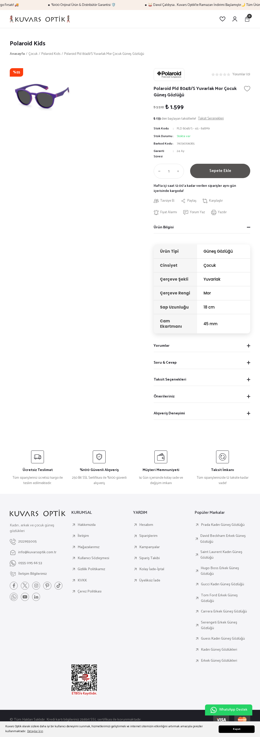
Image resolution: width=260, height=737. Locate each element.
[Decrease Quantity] (158, 171)
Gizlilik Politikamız (91, 569)
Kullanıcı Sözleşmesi (93, 558)
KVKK (82, 581)
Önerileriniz (164, 397)
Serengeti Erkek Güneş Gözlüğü (219, 625)
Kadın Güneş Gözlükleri (219, 650)
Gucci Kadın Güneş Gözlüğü (222, 584)
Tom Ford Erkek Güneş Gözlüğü (219, 598)
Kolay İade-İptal (151, 569)
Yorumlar (162, 346)
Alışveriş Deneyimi (169, 414)
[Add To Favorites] (247, 89)
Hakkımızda (87, 525)
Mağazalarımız (88, 547)
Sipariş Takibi (149, 558)
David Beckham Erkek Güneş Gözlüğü (223, 539)
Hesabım (146, 525)
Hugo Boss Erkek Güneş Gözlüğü (220, 571)
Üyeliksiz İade (149, 581)
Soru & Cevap (165, 363)
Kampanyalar (149, 547)
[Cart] (247, 19)
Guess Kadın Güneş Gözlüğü (223, 639)
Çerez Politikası (89, 592)
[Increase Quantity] (179, 171)
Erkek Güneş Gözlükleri (219, 661)
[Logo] (40, 19)
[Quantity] (169, 171)
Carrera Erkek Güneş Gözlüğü (224, 612)
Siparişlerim (148, 536)
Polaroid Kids (28, 44)
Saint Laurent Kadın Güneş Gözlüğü (221, 555)
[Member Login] (235, 19)
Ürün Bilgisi (164, 227)
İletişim (83, 536)
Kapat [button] (236, 729)
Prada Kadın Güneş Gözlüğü (223, 525)
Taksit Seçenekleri (170, 380)
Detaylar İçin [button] (35, 731)
